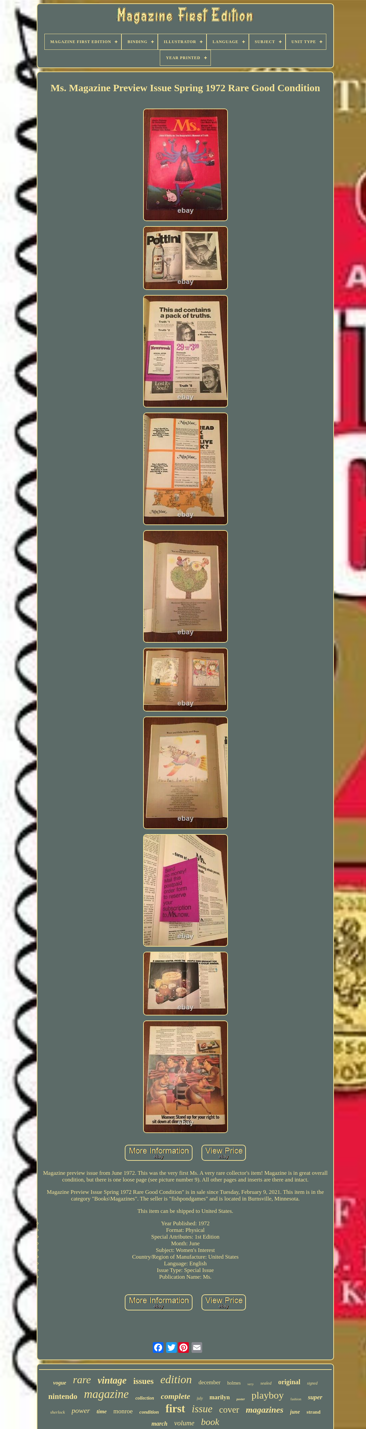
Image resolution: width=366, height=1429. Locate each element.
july (200, 1398)
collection (144, 1398)
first (175, 1409)
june (295, 1412)
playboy (268, 1395)
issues (143, 1381)
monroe (123, 1411)
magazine (106, 1394)
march (159, 1423)
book (210, 1422)
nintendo (62, 1396)
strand (314, 1412)
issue (202, 1409)
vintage (111, 1380)
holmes (234, 1383)
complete (175, 1396)
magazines (265, 1410)
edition (176, 1379)
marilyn (220, 1397)
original (289, 1382)
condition (149, 1412)
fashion (296, 1399)
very (250, 1384)
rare (82, 1380)
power (81, 1410)
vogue (59, 1383)
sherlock (57, 1412)
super (315, 1397)
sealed (265, 1383)
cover (229, 1410)
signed (312, 1383)
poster (241, 1399)
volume (184, 1423)
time (102, 1411)
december (210, 1382)
